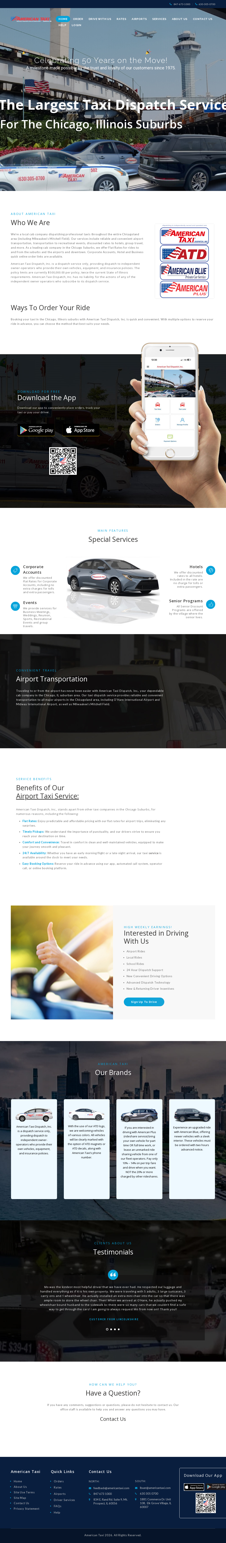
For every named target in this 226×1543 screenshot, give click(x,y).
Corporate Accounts (33, 569)
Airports (60, 1493)
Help (57, 1512)
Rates (58, 1487)
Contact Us (113, 1419)
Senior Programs (186, 600)
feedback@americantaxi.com (111, 1488)
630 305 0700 (149, 1493)
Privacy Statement (26, 1508)
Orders (59, 1481)
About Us (20, 1486)
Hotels (196, 566)
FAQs (57, 1506)
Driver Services (64, 1500)
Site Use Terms (24, 1492)
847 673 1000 (102, 1493)
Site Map (20, 1498)
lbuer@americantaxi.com (155, 1488)
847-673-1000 (182, 4)
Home (18, 1481)
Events (30, 602)
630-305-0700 (207, 4)
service (154, 853)
